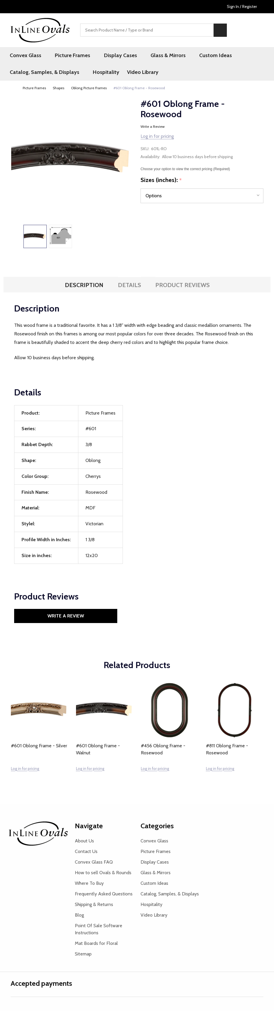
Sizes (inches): (161, 181)
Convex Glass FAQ (94, 863)
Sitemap (83, 955)
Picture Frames (69, 55)
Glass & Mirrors (156, 55)
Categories (157, 826)
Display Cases (112, 55)
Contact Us (86, 852)
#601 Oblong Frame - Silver (39, 747)
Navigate (89, 826)
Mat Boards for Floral (96, 944)
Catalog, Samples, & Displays (45, 73)
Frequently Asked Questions (104, 894)
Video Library (140, 73)
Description (84, 286)
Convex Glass (26, 55)
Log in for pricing (157, 137)
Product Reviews (182, 286)
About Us (84, 841)
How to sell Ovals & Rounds (103, 873)
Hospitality (103, 73)
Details (129, 286)
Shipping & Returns (94, 905)
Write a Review (153, 127)
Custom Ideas (199, 55)
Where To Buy (89, 884)
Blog (79, 916)
